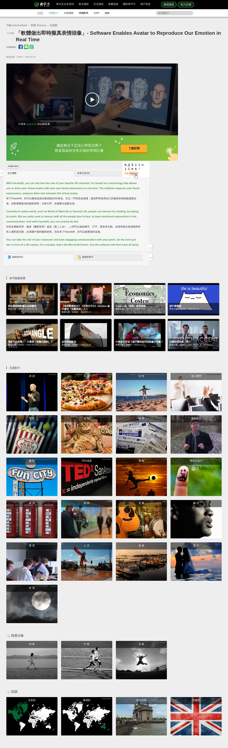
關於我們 (133, 712)
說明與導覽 (149, 709)
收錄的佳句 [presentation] (152, 151)
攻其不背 (31, 122)
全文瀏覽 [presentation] (148, 67)
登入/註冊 (185, 4)
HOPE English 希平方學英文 (87, 687)
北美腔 (53, 25)
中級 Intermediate (16, 25)
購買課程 (169, 4)
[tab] (160, 67)
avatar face (13, 165)
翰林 (107, 13)
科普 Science (38, 25)
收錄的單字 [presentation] (191, 151)
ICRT (96, 13)
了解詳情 (103, 147)
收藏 (12, 33)
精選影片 (53, 13)
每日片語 (118, 712)
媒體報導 (133, 715)
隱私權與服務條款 (152, 706)
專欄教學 (83, 13)
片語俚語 (68, 13)
